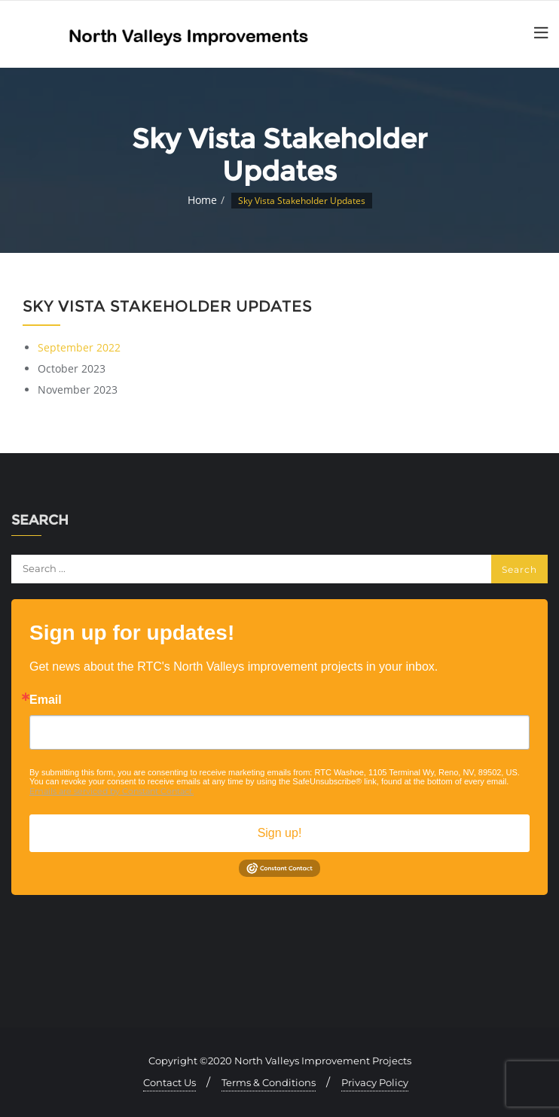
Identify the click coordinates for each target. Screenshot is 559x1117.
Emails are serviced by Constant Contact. (111, 791)
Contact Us (169, 1082)
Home (202, 200)
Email (45, 700)
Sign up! (280, 832)
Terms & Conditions (268, 1082)
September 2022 (79, 347)
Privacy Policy (374, 1082)
